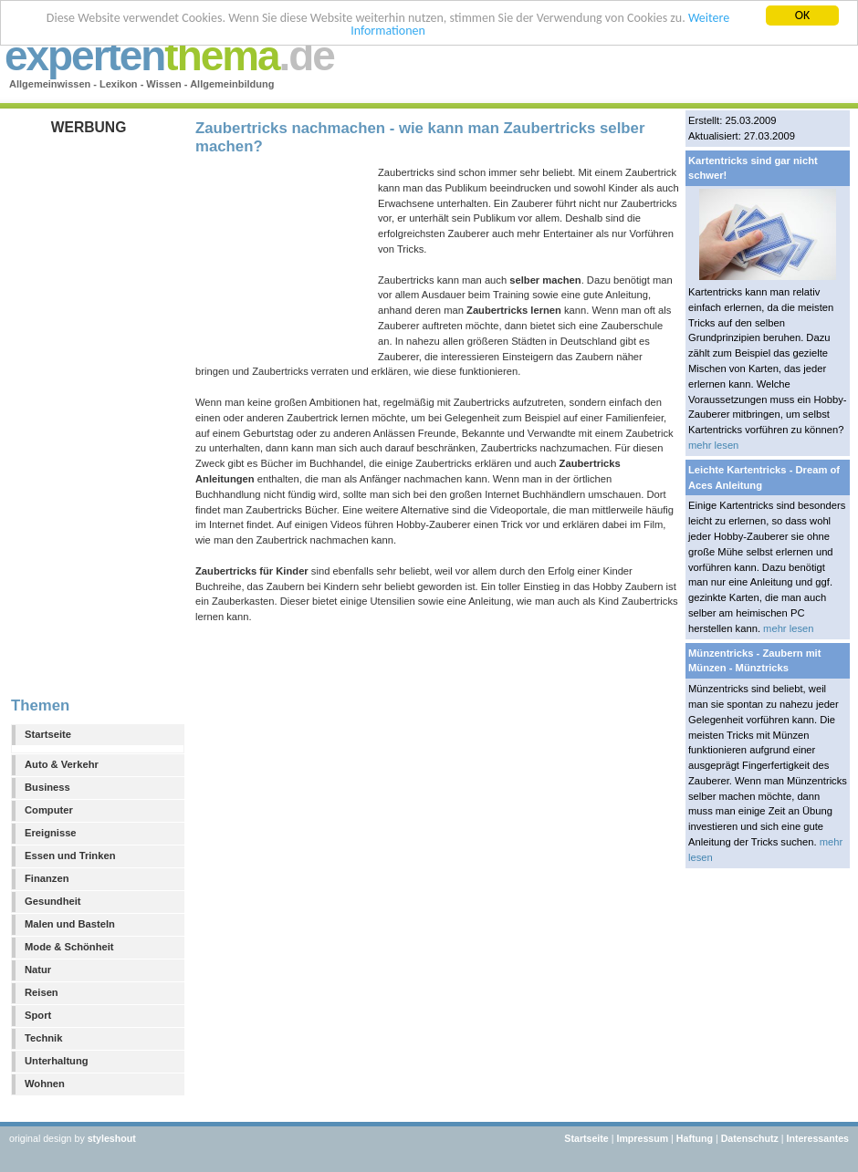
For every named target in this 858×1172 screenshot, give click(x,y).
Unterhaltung (57, 1060)
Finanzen (46, 878)
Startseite (48, 734)
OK (803, 15)
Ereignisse (51, 832)
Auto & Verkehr (62, 764)
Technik (43, 1037)
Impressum (642, 1138)
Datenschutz (750, 1138)
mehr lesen (713, 445)
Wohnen (45, 1083)
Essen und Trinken (70, 855)
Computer (49, 809)
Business (47, 787)
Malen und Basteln (70, 923)
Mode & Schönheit (69, 946)
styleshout (112, 1138)
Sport (38, 1015)
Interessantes (817, 1138)
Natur (38, 969)
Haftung (694, 1138)
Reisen (41, 992)
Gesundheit (53, 901)
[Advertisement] (93, 409)
